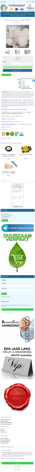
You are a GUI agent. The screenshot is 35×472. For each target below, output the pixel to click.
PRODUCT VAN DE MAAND (6, 14)
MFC (10, 138)
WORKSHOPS (30, 14)
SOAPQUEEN (17, 15)
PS (8, 138)
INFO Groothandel (4, 438)
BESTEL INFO (20, 12)
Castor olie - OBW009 (26, 154)
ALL (6, 138)
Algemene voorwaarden (6, 419)
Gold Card (3, 430)
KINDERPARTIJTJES (23, 14)
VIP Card (2, 429)
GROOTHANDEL (13, 12)
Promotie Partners (4, 443)
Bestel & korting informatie (6, 422)
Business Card (4, 432)
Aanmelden (5, 220)
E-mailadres (4, 283)
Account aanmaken (6, 309)
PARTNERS (12, 15)
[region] (17, 456)
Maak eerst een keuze (17, 67)
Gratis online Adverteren (6, 440)
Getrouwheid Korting (5, 441)
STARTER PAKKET (16, 14)
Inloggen (4, 293)
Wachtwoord (4, 288)
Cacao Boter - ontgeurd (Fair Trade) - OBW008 (8, 172)
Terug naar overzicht (6, 74)
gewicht (4, 61)
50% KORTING (26, 12)
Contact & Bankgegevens (6, 424)
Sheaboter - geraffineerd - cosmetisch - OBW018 (8, 155)
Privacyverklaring (4, 421)
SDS (2, 138)
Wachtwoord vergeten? (6, 296)
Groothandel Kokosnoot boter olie (8, 124)
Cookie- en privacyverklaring (18, 458)
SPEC (4, 138)
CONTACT (23, 15)
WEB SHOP (7, 12)
